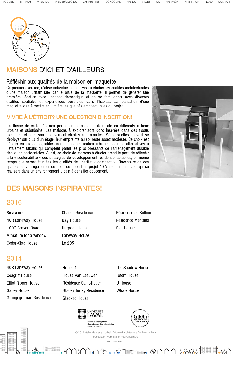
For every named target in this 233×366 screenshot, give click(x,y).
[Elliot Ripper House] (33, 283)
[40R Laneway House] (33, 220)
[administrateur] (115, 341)
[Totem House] (135, 275)
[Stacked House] (88, 298)
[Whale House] (157, 290)
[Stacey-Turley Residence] (88, 291)
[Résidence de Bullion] (145, 213)
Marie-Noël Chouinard (126, 336)
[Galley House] (31, 291)
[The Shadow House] (143, 268)
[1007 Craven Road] (36, 228)
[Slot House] (145, 228)
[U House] (145, 283)
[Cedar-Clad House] (36, 243)
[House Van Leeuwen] (89, 275)
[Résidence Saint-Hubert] (88, 283)
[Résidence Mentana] (145, 220)
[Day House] (91, 220)
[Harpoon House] (91, 228)
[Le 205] (91, 243)
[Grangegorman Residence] (36, 298)
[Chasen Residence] (91, 213)
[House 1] (86, 268)
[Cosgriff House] (31, 275)
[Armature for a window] (36, 235)
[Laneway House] (91, 235)
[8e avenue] (36, 213)
